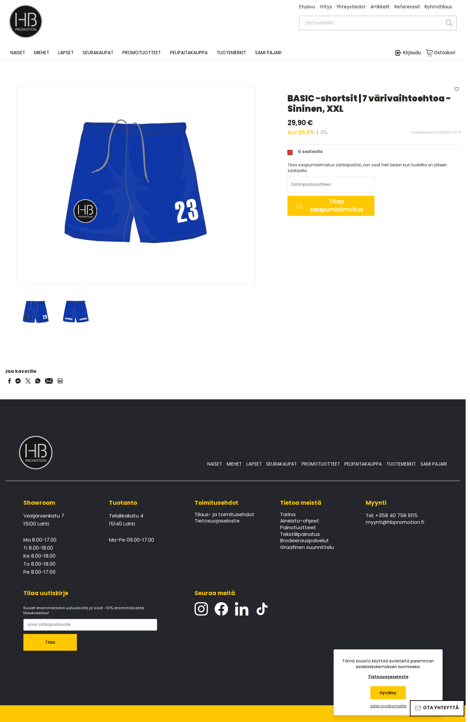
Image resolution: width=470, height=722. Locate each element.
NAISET (214, 464)
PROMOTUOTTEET (321, 464)
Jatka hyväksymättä (388, 706)
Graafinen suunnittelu (307, 548)
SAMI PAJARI (268, 53)
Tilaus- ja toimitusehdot (224, 515)
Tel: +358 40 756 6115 (392, 516)
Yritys (326, 7)
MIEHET (234, 464)
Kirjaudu (412, 53)
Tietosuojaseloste (217, 521)
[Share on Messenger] (18, 381)
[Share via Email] (49, 381)
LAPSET (254, 464)
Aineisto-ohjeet (299, 521)
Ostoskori (444, 53)
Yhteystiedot (351, 7)
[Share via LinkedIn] (60, 381)
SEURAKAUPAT (98, 53)
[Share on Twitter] (28, 381)
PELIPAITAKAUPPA (363, 464)
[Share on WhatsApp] (37, 381)
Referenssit (407, 7)
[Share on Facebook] (9, 381)
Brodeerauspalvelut (304, 541)
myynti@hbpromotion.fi (395, 522)
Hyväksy (388, 693)
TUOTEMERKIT (401, 464)
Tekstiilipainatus (300, 535)
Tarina (288, 515)
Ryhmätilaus (438, 7)
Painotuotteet (298, 528)
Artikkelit (380, 7)
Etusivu (307, 7)
